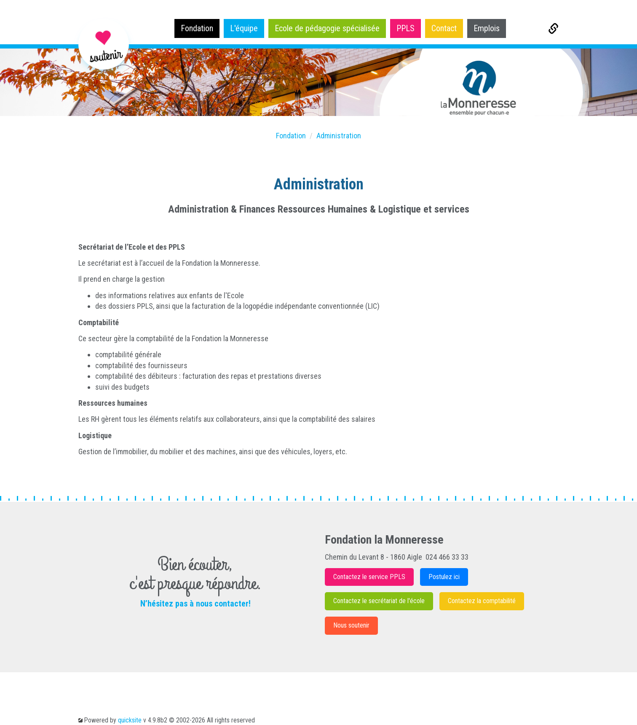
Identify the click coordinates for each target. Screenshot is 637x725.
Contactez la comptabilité (482, 601)
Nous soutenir (351, 625)
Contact (444, 28)
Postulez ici (444, 577)
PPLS (405, 28)
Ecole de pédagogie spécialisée (327, 28)
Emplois (487, 28)
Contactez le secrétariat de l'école (379, 601)
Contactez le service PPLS (369, 577)
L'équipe (244, 28)
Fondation (197, 28)
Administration (338, 135)
